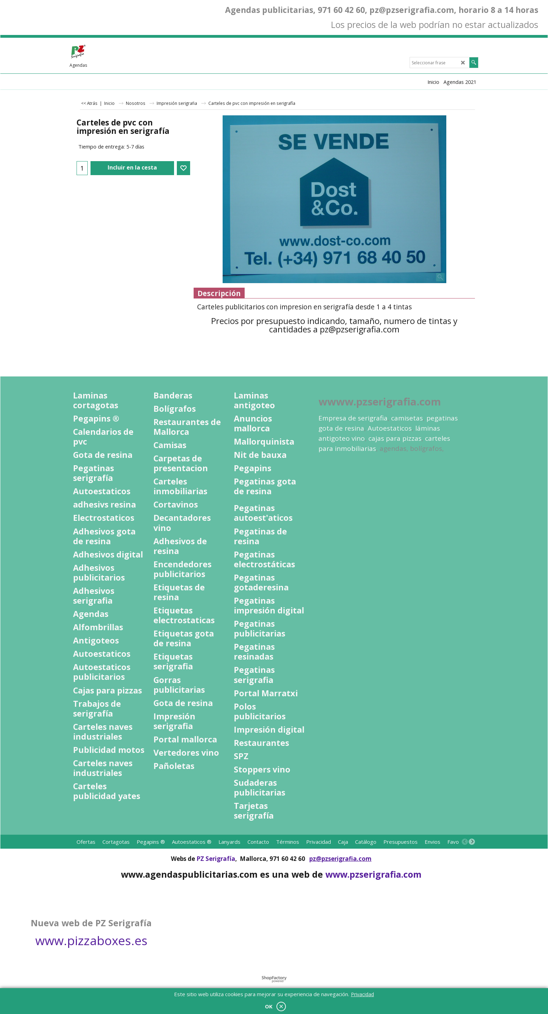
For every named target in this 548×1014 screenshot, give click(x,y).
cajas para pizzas (394, 438)
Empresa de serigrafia (353, 418)
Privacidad (362, 994)
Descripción (219, 293)
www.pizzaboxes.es (91, 940)
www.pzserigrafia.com (373, 874)
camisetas (407, 418)
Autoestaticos (390, 428)
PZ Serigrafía (215, 859)
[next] (472, 842)
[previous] (465, 842)
